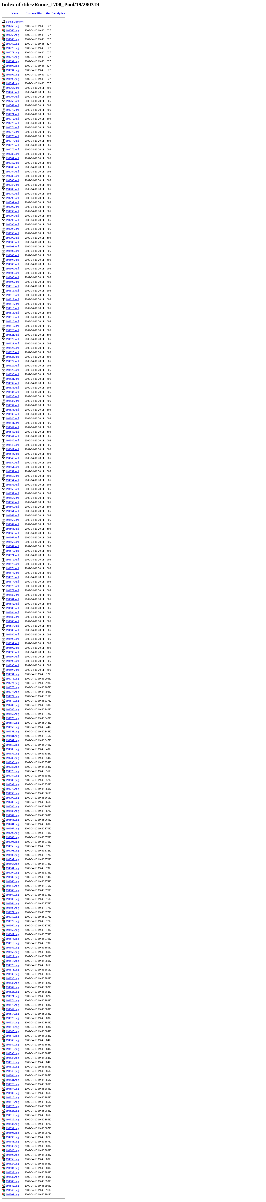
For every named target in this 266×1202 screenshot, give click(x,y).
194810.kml (12, 286)
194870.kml (12, 550)
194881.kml (12, 599)
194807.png (12, 855)
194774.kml (12, 127)
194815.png (12, 1066)
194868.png (12, 881)
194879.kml (12, 590)
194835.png (12, 982)
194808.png (12, 899)
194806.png (12, 907)
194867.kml (12, 537)
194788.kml (12, 189)
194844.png (12, 1009)
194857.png (12, 1088)
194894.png (12, 70)
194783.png (12, 766)
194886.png (12, 749)
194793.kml (12, 211)
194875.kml (12, 572)
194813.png (12, 1101)
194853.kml (12, 475)
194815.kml (12, 308)
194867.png (12, 828)
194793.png (12, 784)
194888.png (12, 810)
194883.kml (12, 608)
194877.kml (12, 581)
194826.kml (12, 356)
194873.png (12, 1035)
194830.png (12, 974)
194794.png (12, 872)
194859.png (12, 929)
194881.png (12, 735)
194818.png (12, 1097)
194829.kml (12, 370)
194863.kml (12, 519)
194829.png (12, 956)
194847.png (12, 934)
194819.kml (12, 325)
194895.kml (12, 661)
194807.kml (12, 273)
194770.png (12, 48)
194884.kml (12, 612)
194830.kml (12, 374)
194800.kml (12, 242)
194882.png (12, 780)
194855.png (12, 753)
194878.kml (12, 586)
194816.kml (12, 312)
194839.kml (12, 414)
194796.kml (12, 224)
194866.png (12, 863)
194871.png (12, 969)
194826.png (12, 1110)
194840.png (12, 1044)
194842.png (12, 1185)
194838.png (12, 1146)
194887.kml (12, 625)
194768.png (12, 39)
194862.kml (12, 515)
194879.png (12, 700)
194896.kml (12, 665)
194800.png (12, 890)
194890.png (12, 762)
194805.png (12, 1132)
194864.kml (12, 524)
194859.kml (12, 502)
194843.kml (12, 431)
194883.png (12, 837)
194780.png (12, 916)
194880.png (12, 1181)
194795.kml (12, 220)
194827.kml (12, 361)
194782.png (12, 705)
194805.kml (12, 264)
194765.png (12, 26)
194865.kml (12, 528)
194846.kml (12, 444)
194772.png (12, 56)
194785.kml (12, 176)
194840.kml (12, 418)
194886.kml (12, 621)
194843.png (12, 1190)
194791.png (12, 850)
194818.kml (12, 321)
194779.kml (12, 149)
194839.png (12, 1128)
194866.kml (12, 533)
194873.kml (12, 564)
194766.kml (12, 92)
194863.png (12, 1040)
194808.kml (12, 277)
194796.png (12, 1053)
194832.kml (12, 383)
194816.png (12, 1049)
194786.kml (12, 180)
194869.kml (12, 546)
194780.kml (12, 153)
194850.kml (12, 462)
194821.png (12, 996)
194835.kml (12, 396)
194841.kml (12, 422)
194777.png (12, 696)
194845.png (12, 1031)
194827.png (12, 1163)
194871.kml (12, 555)
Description (58, 13)
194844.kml (12, 436)
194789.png (12, 802)
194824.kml (12, 347)
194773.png (12, 678)
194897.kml (12, 669)
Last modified (34, 13)
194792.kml (12, 206)
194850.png (12, 744)
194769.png (12, 43)
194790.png (12, 793)
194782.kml (12, 162)
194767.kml (12, 96)
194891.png (12, 674)
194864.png (12, 903)
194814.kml (12, 303)
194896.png (12, 78)
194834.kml (12, 392)
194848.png (12, 1150)
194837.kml (12, 405)
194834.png (12, 1123)
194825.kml (12, 352)
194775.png (12, 687)
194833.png (12, 1172)
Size (47, 13)
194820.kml (12, 330)
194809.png (12, 987)
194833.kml (12, 387)
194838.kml (12, 409)
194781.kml (12, 158)
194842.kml (12, 427)
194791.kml (12, 202)
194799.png (12, 797)
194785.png (12, 709)
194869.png (12, 925)
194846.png (12, 1071)
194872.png (12, 921)
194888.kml (12, 630)
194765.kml (12, 87)
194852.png (12, 713)
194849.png (12, 885)
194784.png (12, 775)
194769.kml (12, 105)
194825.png (12, 1106)
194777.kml (12, 140)
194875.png (12, 1004)
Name (15, 13)
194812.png (12, 1115)
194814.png (12, 960)
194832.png (12, 1176)
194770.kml (12, 109)
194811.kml (12, 290)
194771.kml (12, 114)
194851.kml (12, 467)
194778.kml (12, 145)
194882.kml (12, 603)
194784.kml (12, 171)
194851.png (12, 731)
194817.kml (12, 317)
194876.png (12, 938)
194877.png (12, 912)
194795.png (12, 1137)
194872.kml (12, 559)
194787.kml (12, 184)
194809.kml (12, 281)
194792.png (12, 832)
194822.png (12, 1119)
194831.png (12, 1079)
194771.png (12, 52)
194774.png (12, 683)
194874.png (12, 1000)
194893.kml (12, 652)
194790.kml (12, 198)
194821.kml (12, 334)
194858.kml (12, 497)
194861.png (12, 868)
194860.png (12, 894)
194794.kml (12, 215)
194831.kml (12, 378)
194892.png (12, 61)
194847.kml (12, 449)
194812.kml (12, 295)
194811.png (12, 1026)
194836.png (12, 978)
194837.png (12, 1057)
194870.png (12, 965)
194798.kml (12, 233)
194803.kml (12, 255)
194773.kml (12, 123)
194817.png (12, 1013)
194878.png (12, 771)
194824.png (12, 1022)
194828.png (12, 991)
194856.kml (12, 489)
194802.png (12, 1093)
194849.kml (12, 458)
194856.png (12, 846)
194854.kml (12, 480)
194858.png (12, 1159)
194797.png (12, 859)
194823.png (12, 1018)
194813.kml (12, 299)
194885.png (12, 947)
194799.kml (12, 237)
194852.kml (12, 471)
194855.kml (12, 484)
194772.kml (12, 118)
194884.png (12, 1075)
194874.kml (12, 568)
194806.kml (12, 268)
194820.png (12, 1084)
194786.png (12, 758)
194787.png (12, 740)
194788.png (12, 806)
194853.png (12, 727)
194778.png (12, 718)
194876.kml (12, 577)
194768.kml (12, 101)
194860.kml (12, 506)
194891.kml (12, 643)
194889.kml (12, 634)
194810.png (12, 943)
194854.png (12, 722)
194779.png (12, 788)
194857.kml (12, 493)
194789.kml (12, 193)
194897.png (12, 83)
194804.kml (12, 259)
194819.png (12, 1062)
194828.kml (12, 365)
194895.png (12, 74)
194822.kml (12, 339)
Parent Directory (15, 21)
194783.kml (12, 167)
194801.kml (12, 246)
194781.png (12, 824)
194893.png (12, 65)
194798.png (12, 841)
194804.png (12, 1168)
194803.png (12, 1154)
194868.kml (12, 541)
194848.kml (12, 453)
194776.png (12, 691)
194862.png (12, 952)
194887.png (12, 877)
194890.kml (12, 638)
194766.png (12, 30)
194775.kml (12, 131)
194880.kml (12, 594)
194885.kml (12, 616)
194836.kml (12, 400)
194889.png (12, 815)
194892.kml (12, 647)
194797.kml (12, 228)
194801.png (12, 1194)
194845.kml (12, 440)
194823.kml (12, 343)
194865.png (12, 819)
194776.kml (12, 136)
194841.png (12, 1141)
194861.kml (12, 511)
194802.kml (12, 250)
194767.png (12, 34)
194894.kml (12, 656)
